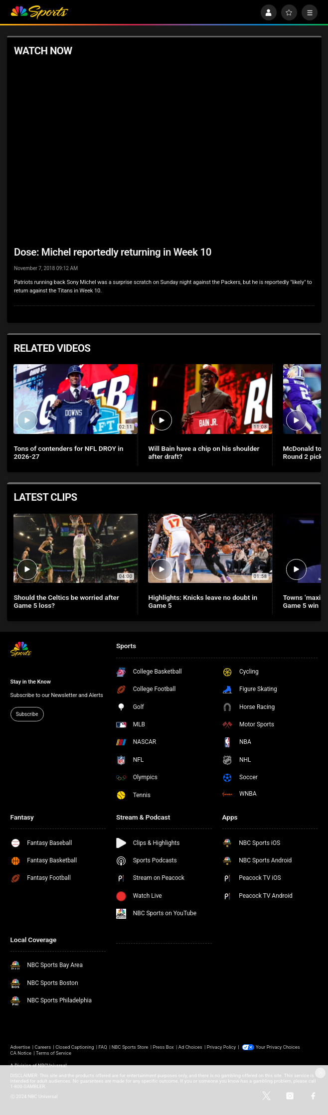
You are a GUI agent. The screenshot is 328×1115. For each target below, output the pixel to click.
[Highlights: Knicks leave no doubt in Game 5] (210, 548)
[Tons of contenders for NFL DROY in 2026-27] (75, 399)
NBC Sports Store (130, 1047)
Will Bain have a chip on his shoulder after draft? (203, 452)
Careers (43, 1047)
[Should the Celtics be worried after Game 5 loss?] (75, 548)
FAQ (103, 1047)
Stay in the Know (30, 682)
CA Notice (20, 1053)
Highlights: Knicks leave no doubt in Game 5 (202, 601)
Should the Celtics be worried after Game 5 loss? (66, 601)
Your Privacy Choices (278, 1047)
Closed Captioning (74, 1047)
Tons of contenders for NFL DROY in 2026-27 (68, 452)
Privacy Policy (221, 1047)
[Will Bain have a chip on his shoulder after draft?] (210, 399)
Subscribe (27, 714)
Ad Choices (190, 1047)
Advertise (20, 1047)
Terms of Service (53, 1053)
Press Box (163, 1047)
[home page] (39, 12)
